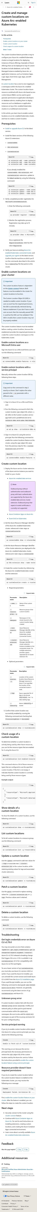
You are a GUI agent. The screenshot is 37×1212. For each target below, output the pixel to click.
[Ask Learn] (30, 7)
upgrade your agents (12, 256)
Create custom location (10, 44)
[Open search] (28, 2)
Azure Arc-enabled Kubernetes (15, 7)
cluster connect (13, 288)
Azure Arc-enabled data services (20, 478)
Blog (26, 1201)
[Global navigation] (2, 2)
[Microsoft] (18, 2)
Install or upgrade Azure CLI (14, 128)
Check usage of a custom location (13, 46)
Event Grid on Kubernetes (17, 518)
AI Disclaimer (5, 1201)
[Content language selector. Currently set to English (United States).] (11, 1191)
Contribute (5, 1203)
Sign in (33, 2)
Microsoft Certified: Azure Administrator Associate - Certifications (18, 1170)
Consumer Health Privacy (9, 1206)
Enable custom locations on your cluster (15, 41)
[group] (21, 162)
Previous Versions (17, 1201)
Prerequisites (7, 39)
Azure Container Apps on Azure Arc (21, 514)
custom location (8, 84)
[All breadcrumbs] (3, 7)
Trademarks (5, 1209)
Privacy (12, 1203)
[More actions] (33, 7)
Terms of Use (25, 1206)
